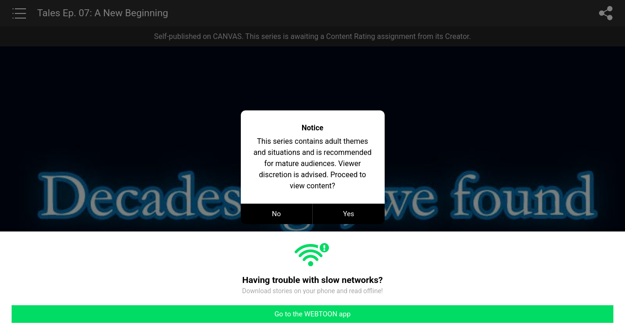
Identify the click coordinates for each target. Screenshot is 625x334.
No (276, 214)
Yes (348, 214)
